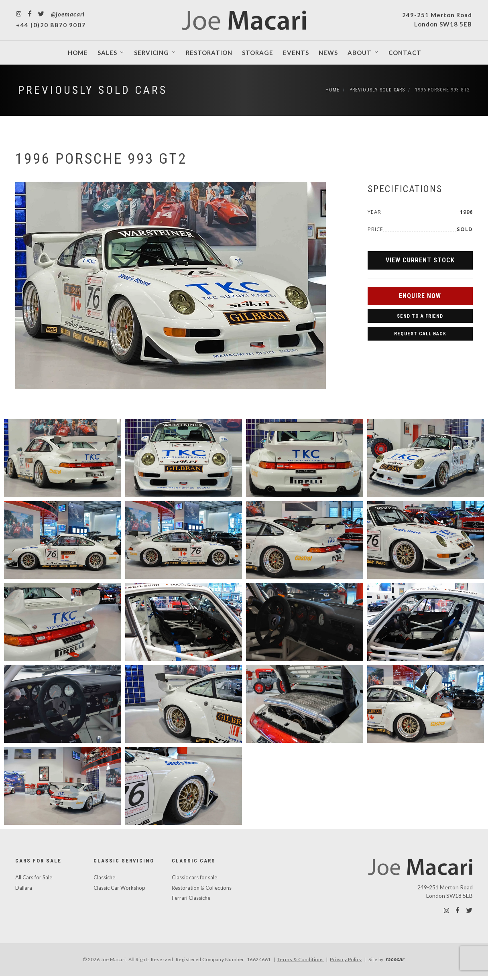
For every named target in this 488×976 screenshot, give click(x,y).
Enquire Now (420, 296)
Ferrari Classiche (191, 898)
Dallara (23, 888)
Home (332, 90)
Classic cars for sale (194, 877)
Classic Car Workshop (119, 888)
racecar (395, 959)
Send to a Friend (420, 316)
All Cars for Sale (33, 877)
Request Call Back (420, 334)
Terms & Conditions (300, 959)
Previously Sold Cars (92, 90)
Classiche (104, 877)
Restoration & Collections (202, 888)
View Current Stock (420, 260)
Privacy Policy (346, 959)
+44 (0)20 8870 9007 (51, 24)
